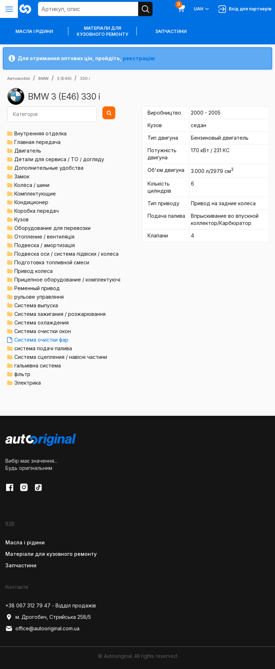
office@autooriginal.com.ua (42, 628)
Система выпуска (36, 305)
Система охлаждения (41, 322)
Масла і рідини (25, 542)
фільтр (22, 374)
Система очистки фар (41, 340)
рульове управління (39, 297)
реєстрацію (139, 58)
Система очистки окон (42, 331)
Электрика (27, 383)
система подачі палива (43, 348)
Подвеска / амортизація (44, 245)
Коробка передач (36, 211)
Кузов (21, 219)
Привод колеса (33, 271)
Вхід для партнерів (244, 9)
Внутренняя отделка (40, 133)
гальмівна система (37, 365)
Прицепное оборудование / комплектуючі (67, 279)
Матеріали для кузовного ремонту (102, 31)
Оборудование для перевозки (52, 228)
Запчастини (171, 31)
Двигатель (27, 151)
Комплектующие (35, 194)
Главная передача (37, 142)
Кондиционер (31, 202)
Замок (21, 176)
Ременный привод (37, 288)
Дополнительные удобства (48, 168)
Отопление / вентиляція (44, 237)
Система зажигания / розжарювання (60, 314)
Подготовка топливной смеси (51, 262)
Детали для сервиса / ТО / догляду (59, 159)
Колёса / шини (31, 185)
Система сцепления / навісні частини (60, 357)
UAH (202, 9)
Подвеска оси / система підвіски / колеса (66, 254)
